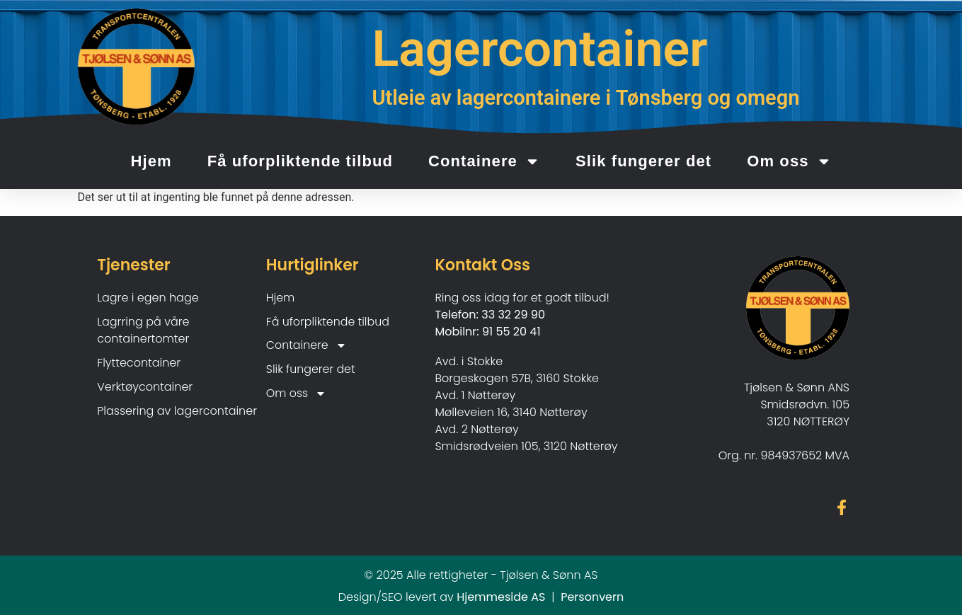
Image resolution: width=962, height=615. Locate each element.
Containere (484, 161)
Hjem (150, 161)
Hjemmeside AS (501, 598)
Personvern (592, 598)
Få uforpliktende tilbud (300, 161)
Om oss (789, 161)
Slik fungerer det (643, 161)
